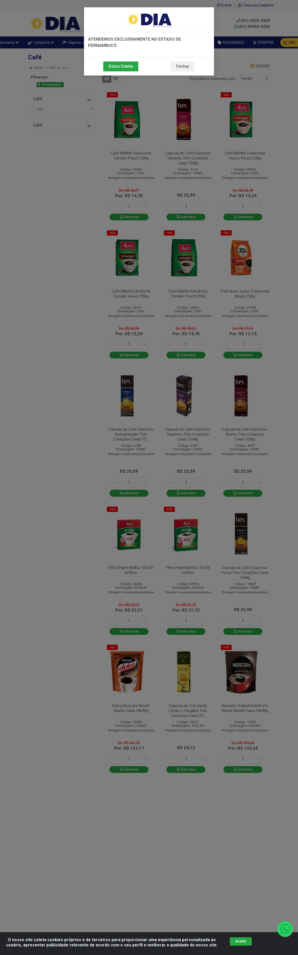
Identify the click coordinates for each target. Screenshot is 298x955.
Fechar (182, 66)
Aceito (240, 941)
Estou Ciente (121, 66)
